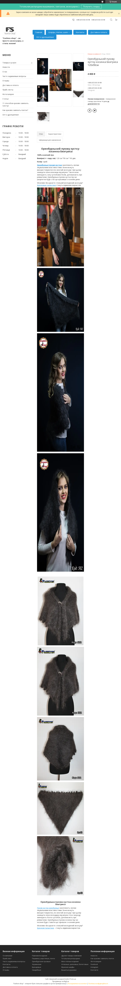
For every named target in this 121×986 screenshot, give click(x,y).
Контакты (80, 32)
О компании (7, 956)
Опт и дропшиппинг (45, 37)
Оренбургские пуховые (41, 961)
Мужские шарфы (67, 967)
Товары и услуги (9, 62)
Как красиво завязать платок (102, 958)
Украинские (36, 964)
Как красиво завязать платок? (15, 110)
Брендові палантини (45, 928)
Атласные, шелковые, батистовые (74, 964)
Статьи (5, 99)
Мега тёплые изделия (70, 961)
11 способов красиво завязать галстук (15, 104)
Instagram (94, 967)
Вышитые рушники (68, 970)
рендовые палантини (47, 185)
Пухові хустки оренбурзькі (48, 908)
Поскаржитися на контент (77, 984)
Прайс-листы (7, 90)
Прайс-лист (7, 958)
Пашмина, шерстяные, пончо (43, 958)
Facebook (94, 964)
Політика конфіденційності (98, 984)
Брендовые (36, 967)
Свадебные (36, 970)
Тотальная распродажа (70, 958)
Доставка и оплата (99, 32)
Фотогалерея (8, 94)
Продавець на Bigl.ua (60, 981)
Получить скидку (91, 6)
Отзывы (5, 80)
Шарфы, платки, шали (58, 32)
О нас (4, 71)
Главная (38, 32)
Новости (6, 67)
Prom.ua (73, 979)
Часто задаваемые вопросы (14, 76)
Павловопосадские (39, 956)
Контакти (94, 970)
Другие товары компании (71, 956)
